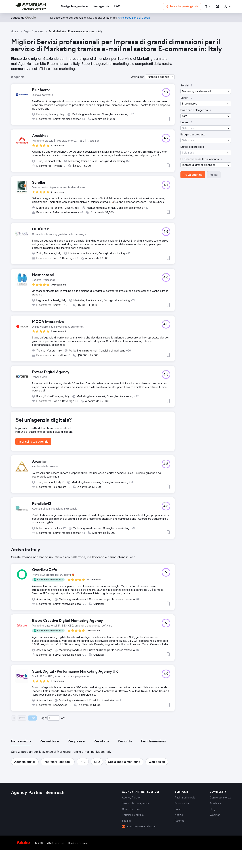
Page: (43, 717)
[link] (101, 6)
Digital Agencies (33, 31)
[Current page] (54, 718)
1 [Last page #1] (64, 717)
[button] (208, 6)
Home (14, 31)
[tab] (21, 741)
